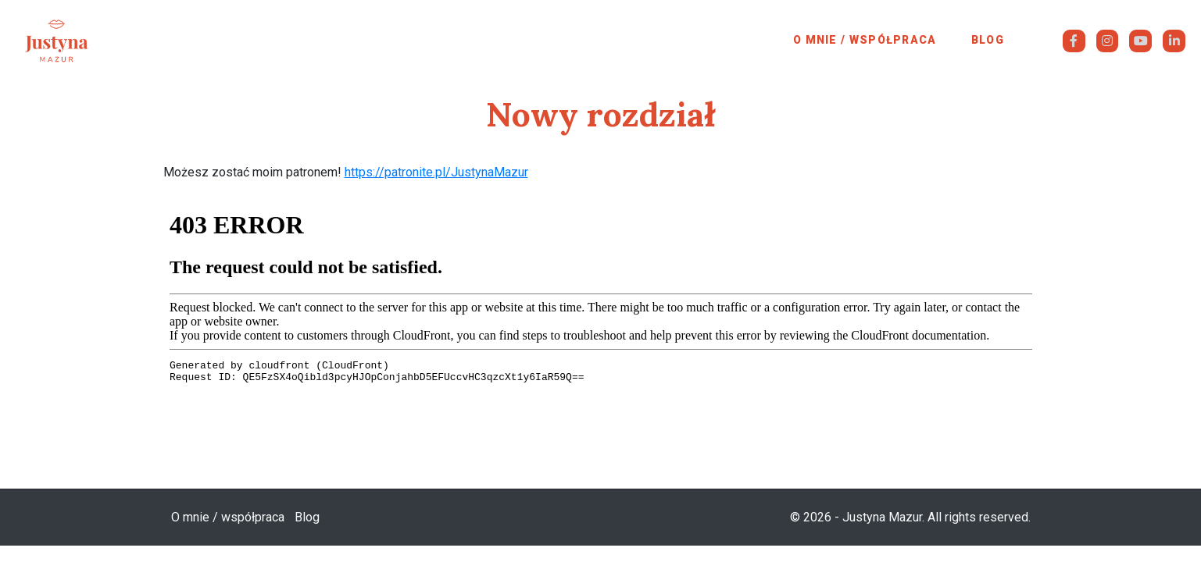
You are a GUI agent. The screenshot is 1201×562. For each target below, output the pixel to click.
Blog (987, 40)
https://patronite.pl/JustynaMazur (436, 172)
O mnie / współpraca (865, 40)
